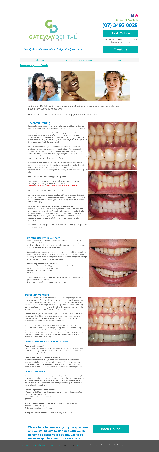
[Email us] (120, 49)
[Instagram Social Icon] (136, 15)
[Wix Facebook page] (132, 15)
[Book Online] (120, 33)
